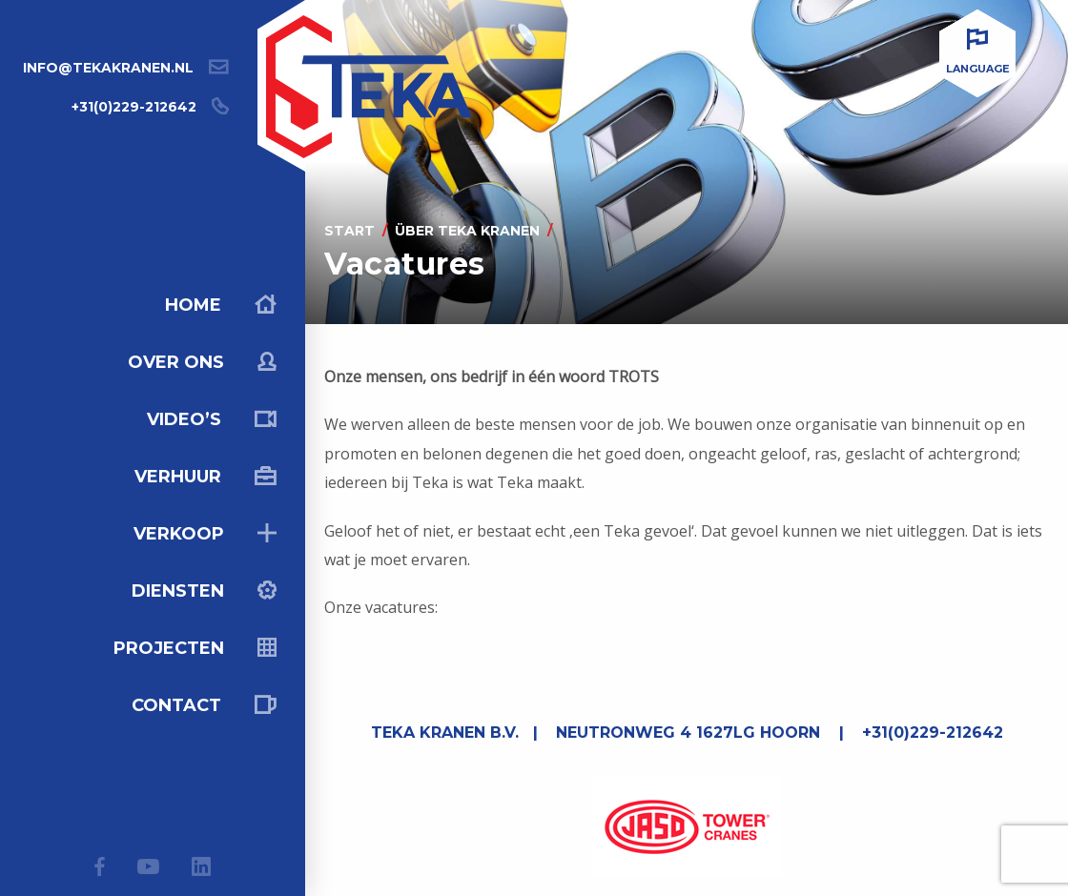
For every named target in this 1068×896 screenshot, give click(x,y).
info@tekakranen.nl (108, 67)
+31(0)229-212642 (134, 106)
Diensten (204, 590)
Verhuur (205, 476)
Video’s (212, 419)
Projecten (195, 648)
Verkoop (205, 533)
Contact (204, 705)
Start (349, 230)
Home (221, 305)
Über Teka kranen (467, 230)
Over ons (202, 362)
